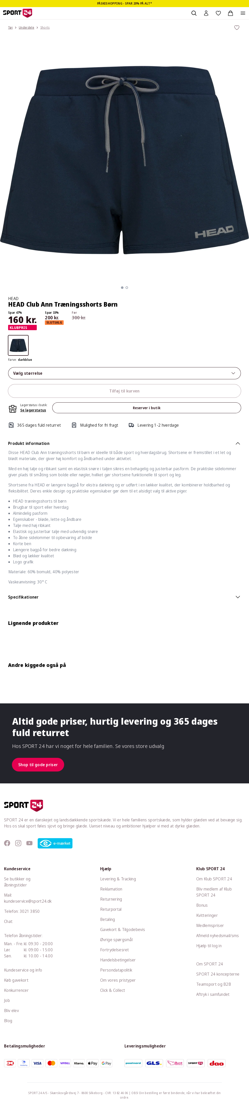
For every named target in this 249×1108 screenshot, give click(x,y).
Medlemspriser (210, 925)
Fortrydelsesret (114, 950)
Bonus (202, 905)
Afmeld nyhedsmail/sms (217, 935)
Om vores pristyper (118, 980)
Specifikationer (124, 597)
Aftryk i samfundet (213, 994)
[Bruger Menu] (206, 13)
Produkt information (124, 443)
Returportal (111, 909)
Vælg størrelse (124, 373)
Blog (8, 1020)
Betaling (107, 919)
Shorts (45, 27)
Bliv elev (11, 1010)
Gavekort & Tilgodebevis (122, 929)
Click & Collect (112, 990)
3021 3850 (30, 911)
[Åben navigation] (243, 13)
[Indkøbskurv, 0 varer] (230, 13)
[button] (122, 287)
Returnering (111, 899)
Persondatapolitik (116, 970)
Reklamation (111, 889)
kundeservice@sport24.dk (27, 901)
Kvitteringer (207, 915)
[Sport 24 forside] (17, 13)
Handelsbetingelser (118, 960)
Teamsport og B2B (213, 984)
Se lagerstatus (33, 410)
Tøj (10, 27)
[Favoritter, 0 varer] (218, 13)
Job (7, 1000)
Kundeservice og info (23, 970)
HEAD (13, 298)
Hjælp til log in (209, 945)
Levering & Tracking (118, 879)
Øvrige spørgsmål (116, 939)
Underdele (26, 27)
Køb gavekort (16, 980)
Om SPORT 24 (209, 964)
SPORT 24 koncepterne (217, 974)
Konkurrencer (16, 990)
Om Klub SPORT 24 (214, 879)
